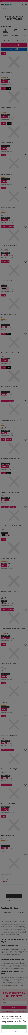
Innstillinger (14, 1031)
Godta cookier (14, 1027)
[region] (14, 1024)
